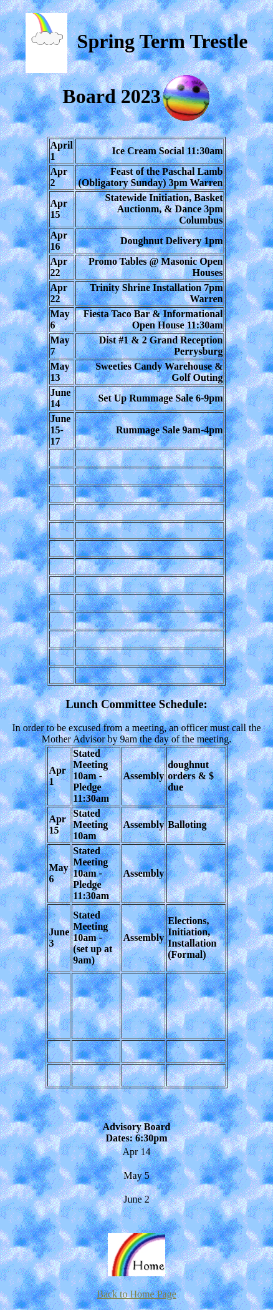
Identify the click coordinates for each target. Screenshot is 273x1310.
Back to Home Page (136, 1294)
